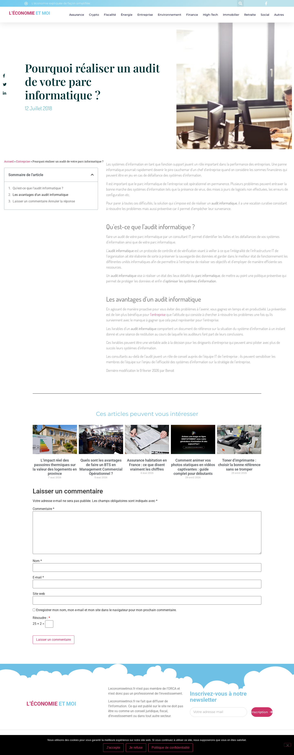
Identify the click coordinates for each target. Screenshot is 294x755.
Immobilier (231, 15)
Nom (37, 561)
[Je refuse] (287, 745)
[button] (240, 3)
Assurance (76, 15)
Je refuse (136, 747)
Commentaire (43, 509)
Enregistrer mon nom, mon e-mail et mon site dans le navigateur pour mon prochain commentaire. (106, 610)
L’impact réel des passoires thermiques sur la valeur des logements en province (55, 467)
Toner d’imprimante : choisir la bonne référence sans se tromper (239, 464)
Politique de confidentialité (171, 747)
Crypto (94, 15)
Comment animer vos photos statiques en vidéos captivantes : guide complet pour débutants (193, 467)
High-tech (210, 15)
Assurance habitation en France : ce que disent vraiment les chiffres (147, 464)
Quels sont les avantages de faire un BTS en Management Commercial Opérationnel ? (100, 467)
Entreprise (145, 15)
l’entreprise (158, 314)
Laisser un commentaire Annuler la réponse (44, 201)
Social (265, 15)
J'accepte (113, 747)
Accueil (9, 161)
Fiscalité (110, 15)
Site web (39, 593)
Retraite (250, 15)
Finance (192, 15)
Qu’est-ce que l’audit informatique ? (38, 188)
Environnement (169, 15)
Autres (279, 15)
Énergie (127, 15)
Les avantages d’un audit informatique (40, 195)
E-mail (38, 577)
